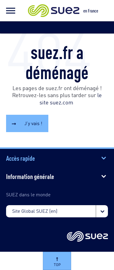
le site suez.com (71, 98)
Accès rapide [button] (20, 157)
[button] (10, 10)
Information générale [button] (30, 176)
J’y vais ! (33, 123)
